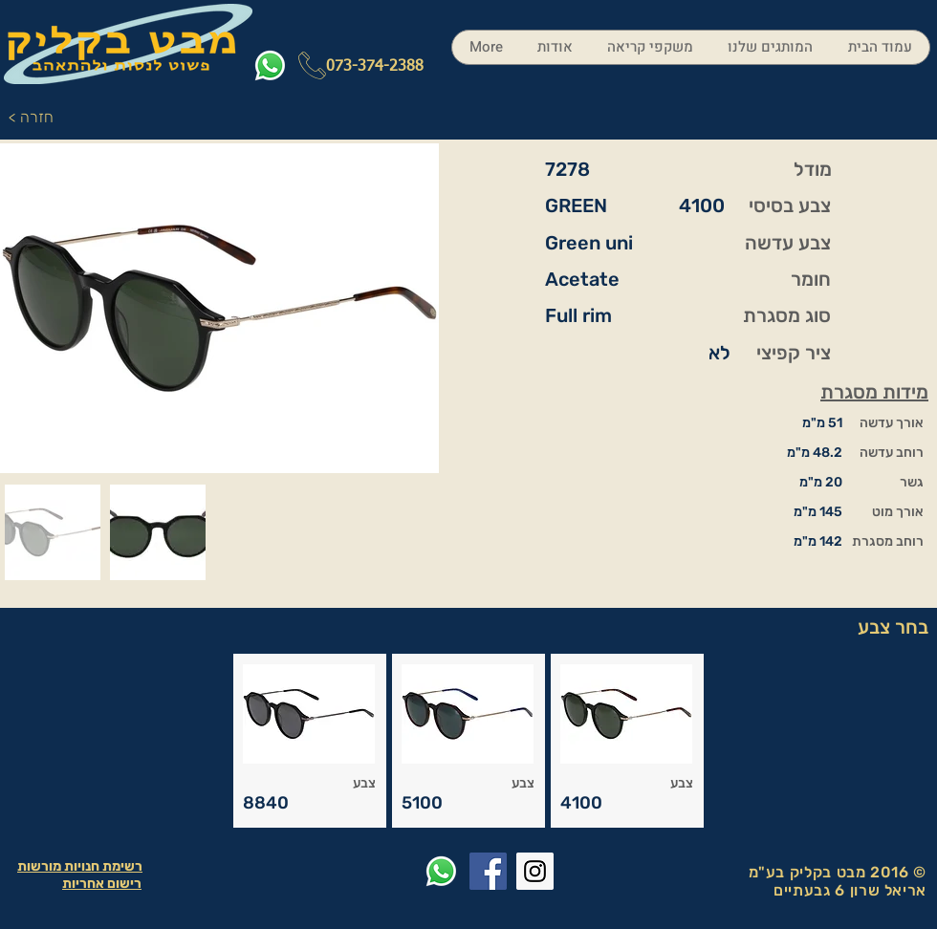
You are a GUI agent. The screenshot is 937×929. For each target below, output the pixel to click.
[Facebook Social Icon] (488, 871)
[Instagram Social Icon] (535, 871)
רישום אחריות (102, 883)
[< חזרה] (36, 117)
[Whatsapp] (270, 65)
